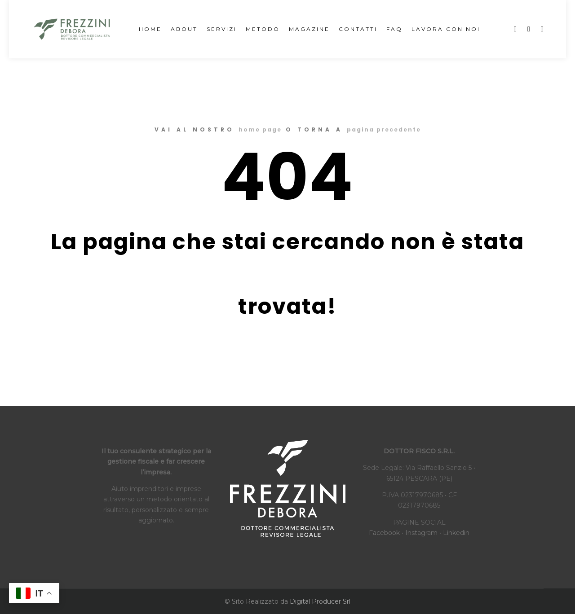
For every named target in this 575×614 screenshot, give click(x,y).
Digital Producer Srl (320, 601)
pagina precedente (384, 129)
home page (260, 129)
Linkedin (456, 533)
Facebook (384, 533)
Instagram (421, 533)
